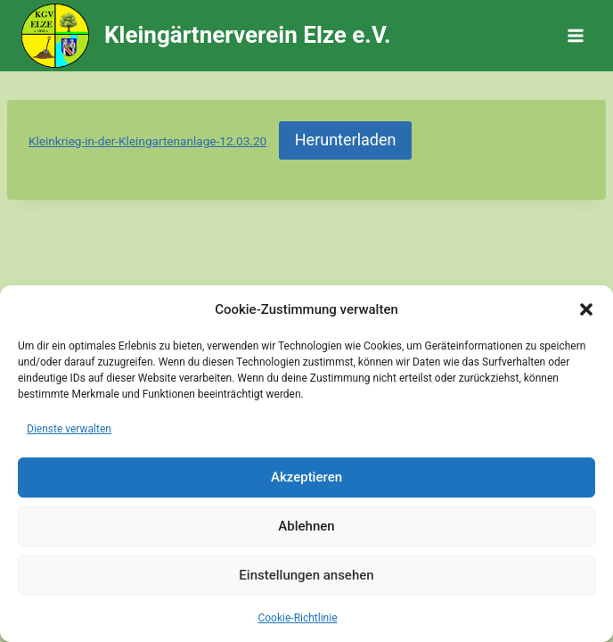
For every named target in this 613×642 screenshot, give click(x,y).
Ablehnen (306, 526)
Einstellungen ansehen (306, 575)
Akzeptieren (306, 477)
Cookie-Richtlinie (297, 618)
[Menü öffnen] (575, 35)
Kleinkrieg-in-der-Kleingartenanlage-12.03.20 (147, 141)
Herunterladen (345, 139)
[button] (586, 309)
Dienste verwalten (69, 429)
